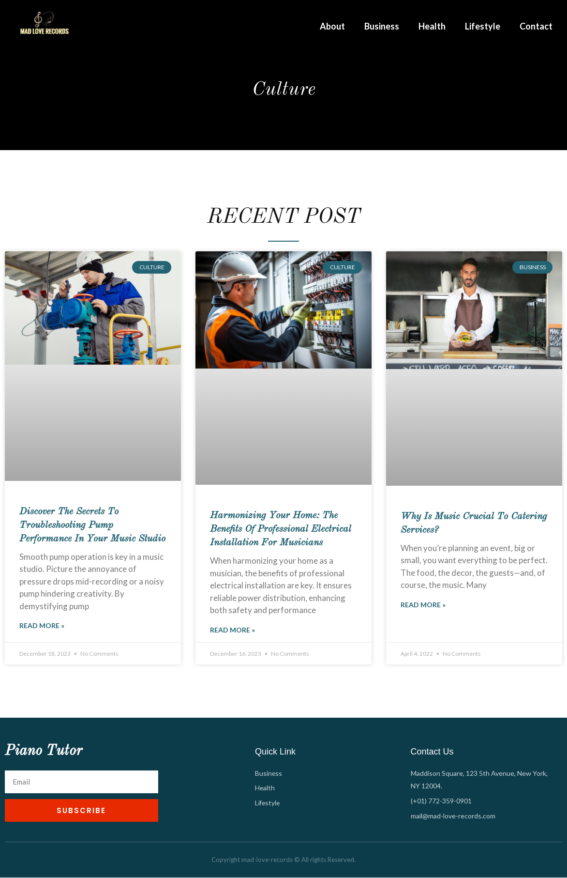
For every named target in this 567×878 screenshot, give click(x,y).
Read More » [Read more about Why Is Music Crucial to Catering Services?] (423, 605)
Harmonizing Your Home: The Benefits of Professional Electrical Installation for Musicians (280, 529)
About (332, 26)
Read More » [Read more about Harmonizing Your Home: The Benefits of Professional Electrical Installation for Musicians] (232, 630)
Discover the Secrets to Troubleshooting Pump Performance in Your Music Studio (92, 525)
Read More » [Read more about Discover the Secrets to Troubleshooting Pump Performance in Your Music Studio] (41, 626)
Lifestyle (482, 26)
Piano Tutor (43, 751)
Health (432, 26)
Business (381, 26)
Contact (536, 26)
